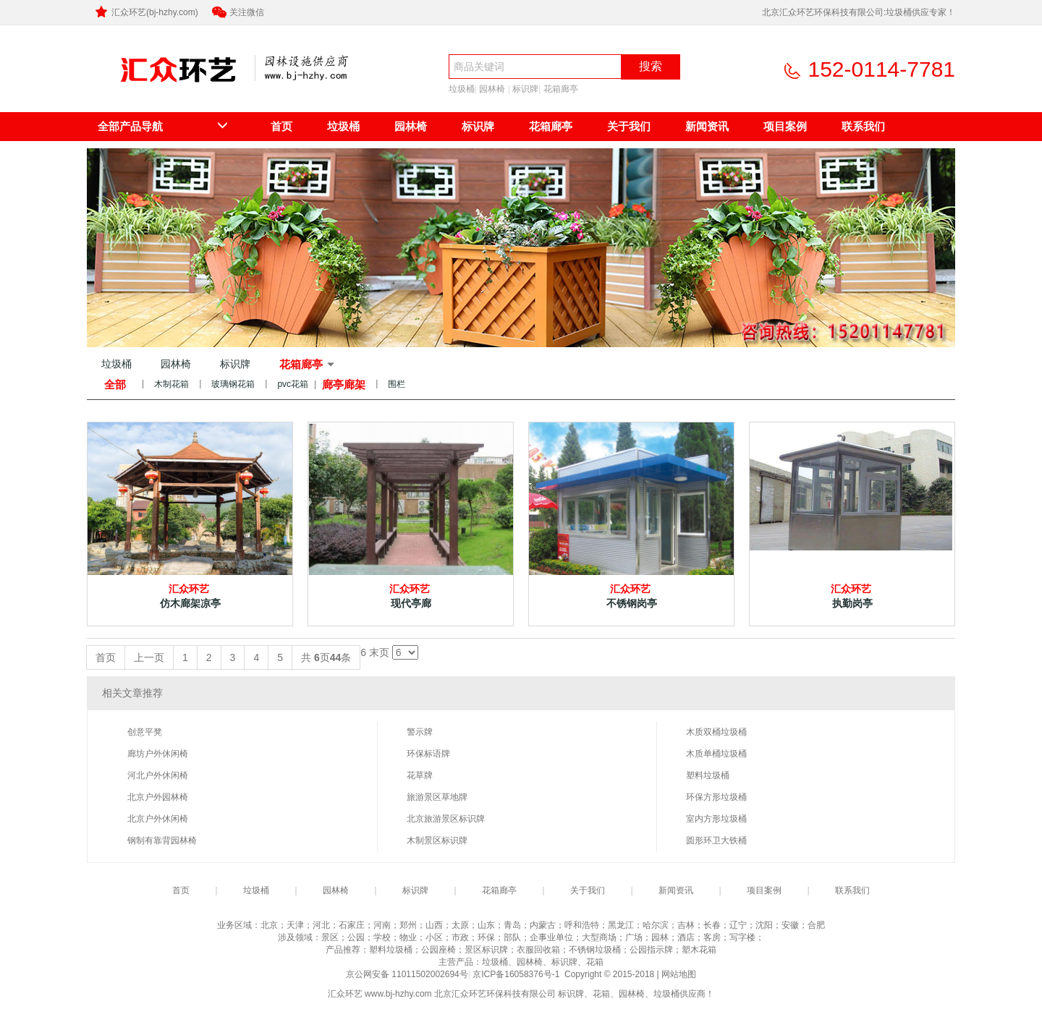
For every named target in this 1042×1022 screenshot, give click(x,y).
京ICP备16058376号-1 (517, 974)
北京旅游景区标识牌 (446, 819)
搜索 (650, 66)
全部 (115, 384)
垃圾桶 (462, 89)
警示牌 (420, 732)
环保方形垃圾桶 (716, 797)
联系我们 (863, 126)
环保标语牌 (428, 754)
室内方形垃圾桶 (716, 819)
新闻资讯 (707, 126)
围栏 (396, 384)
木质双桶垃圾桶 (716, 732)
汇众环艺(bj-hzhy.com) (145, 12)
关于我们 (629, 126)
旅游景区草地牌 (437, 797)
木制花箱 (171, 384)
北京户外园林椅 (157, 797)
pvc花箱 (292, 384)
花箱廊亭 (560, 89)
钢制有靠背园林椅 (162, 840)
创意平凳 (144, 732)
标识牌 (525, 89)
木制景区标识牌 (437, 840)
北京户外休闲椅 (157, 819)
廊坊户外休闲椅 (157, 754)
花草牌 (420, 775)
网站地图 (678, 974)
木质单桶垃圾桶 (716, 754)
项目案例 (785, 126)
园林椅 (492, 89)
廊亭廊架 (343, 384)
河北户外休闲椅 (157, 775)
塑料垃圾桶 (707, 775)
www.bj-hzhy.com (398, 994)
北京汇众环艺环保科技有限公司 (165, 91)
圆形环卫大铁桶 (716, 840)
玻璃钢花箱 (233, 384)
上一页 (149, 657)
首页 (281, 126)
